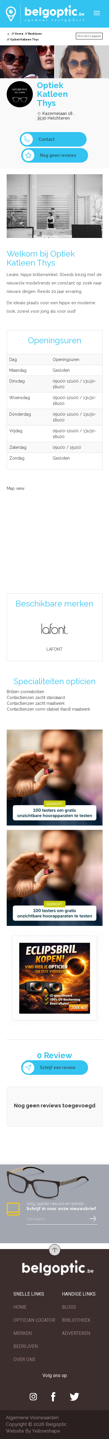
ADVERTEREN (76, 1333)
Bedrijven (35, 33)
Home (19, 33)
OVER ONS (24, 1359)
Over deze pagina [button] (89, 36)
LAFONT (54, 649)
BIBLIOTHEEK (76, 1320)
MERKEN (22, 1333)
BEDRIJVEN (25, 1346)
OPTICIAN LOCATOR (34, 1320)
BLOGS (69, 1307)
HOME (19, 1307)
